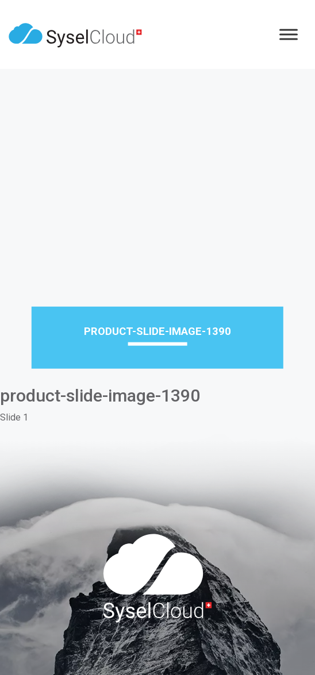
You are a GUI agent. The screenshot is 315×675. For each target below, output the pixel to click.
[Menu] (288, 34)
